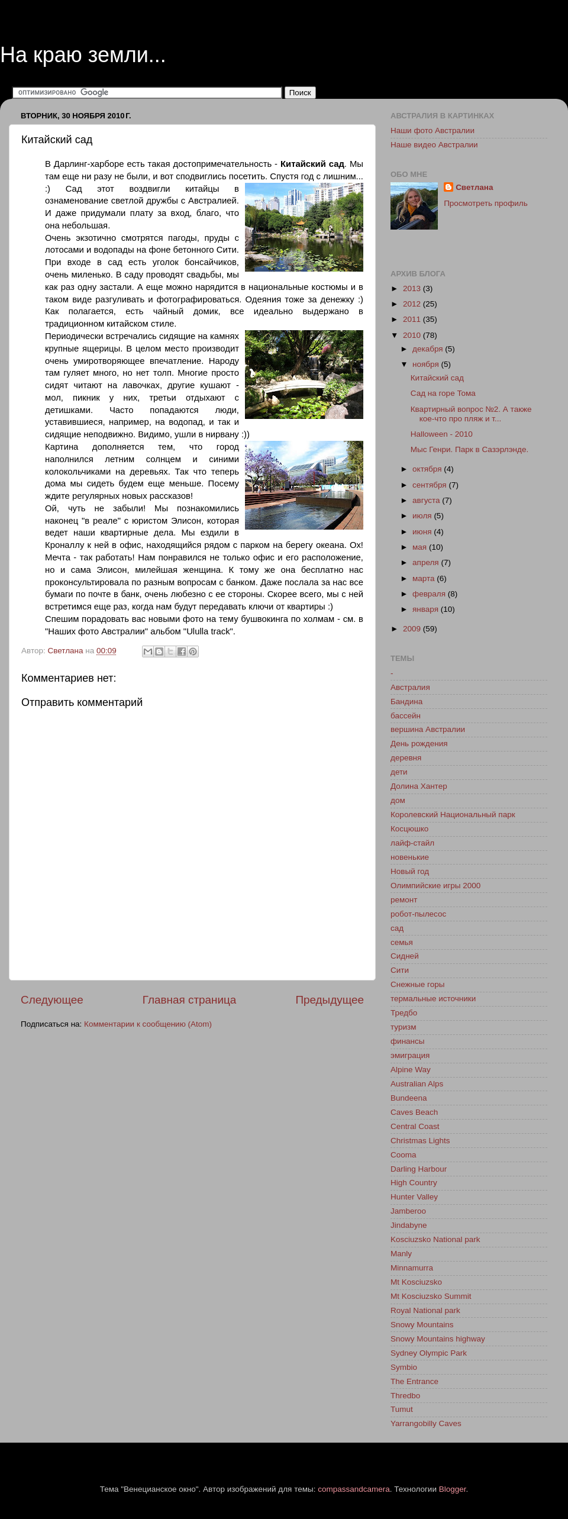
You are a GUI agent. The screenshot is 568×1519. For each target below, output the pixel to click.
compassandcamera (354, 1489)
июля (423, 515)
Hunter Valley (414, 1196)
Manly (401, 1253)
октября (428, 469)
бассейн (405, 715)
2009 (413, 628)
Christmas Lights (420, 1140)
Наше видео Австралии (434, 144)
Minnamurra (411, 1267)
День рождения (418, 743)
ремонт (403, 899)
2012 (413, 303)
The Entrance (414, 1381)
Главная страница (190, 1000)
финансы (407, 1041)
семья (401, 942)
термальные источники (433, 998)
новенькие (409, 857)
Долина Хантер (418, 786)
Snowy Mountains (422, 1324)
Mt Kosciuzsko (416, 1282)
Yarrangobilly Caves (426, 1423)
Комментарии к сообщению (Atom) (148, 1024)
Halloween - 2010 (442, 434)
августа (427, 500)
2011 (413, 319)
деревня (405, 757)
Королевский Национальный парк (452, 814)
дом (397, 800)
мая (420, 547)
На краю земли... (83, 55)
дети (399, 771)
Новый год (409, 871)
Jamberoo (408, 1211)
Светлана (474, 187)
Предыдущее (329, 1000)
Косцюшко (409, 828)
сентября (430, 484)
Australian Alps (416, 1083)
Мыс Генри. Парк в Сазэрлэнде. (469, 449)
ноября (426, 364)
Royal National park (425, 1310)
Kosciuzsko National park (435, 1239)
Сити (399, 970)
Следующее (52, 1000)
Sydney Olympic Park (428, 1353)
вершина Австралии (427, 729)
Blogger (452, 1489)
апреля (426, 562)
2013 (413, 288)
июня (423, 531)
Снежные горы (417, 984)
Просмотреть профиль (486, 203)
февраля (430, 593)
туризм (403, 1027)
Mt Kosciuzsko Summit (431, 1296)
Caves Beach (414, 1112)
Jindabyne (408, 1225)
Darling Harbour (418, 1169)
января (426, 609)
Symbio (403, 1367)
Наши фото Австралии (432, 130)
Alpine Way (410, 1069)
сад (397, 928)
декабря (428, 348)
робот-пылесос (418, 914)
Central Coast (415, 1126)
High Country (413, 1182)
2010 (413, 335)
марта (424, 578)
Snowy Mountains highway (437, 1338)
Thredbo (405, 1395)
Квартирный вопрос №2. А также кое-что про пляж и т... (471, 414)
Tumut (401, 1409)
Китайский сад (437, 377)
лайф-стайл (412, 842)
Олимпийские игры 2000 (435, 885)
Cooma (403, 1154)
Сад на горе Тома (443, 393)
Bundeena (408, 1098)
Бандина (406, 701)
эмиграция (410, 1055)
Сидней (404, 956)
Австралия (410, 687)
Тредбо (403, 1012)
